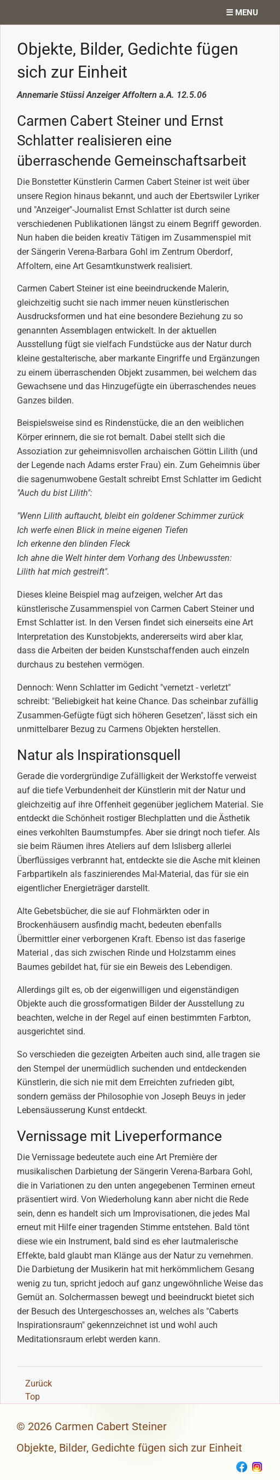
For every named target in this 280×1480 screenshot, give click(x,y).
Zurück (38, 1383)
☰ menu (242, 12)
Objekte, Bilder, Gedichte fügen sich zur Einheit (129, 1447)
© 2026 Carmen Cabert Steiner (91, 1426)
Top (32, 1396)
